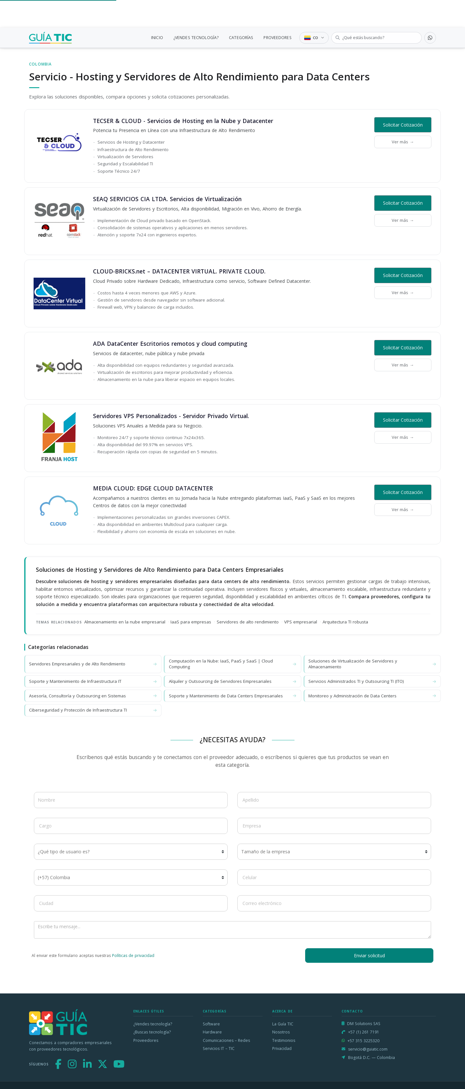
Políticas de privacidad (133, 955)
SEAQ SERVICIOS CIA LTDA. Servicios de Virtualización (167, 199)
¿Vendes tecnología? (152, 1024)
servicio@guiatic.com (368, 1049)
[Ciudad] (131, 903)
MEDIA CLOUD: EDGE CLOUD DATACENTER (153, 488)
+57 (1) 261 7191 (363, 1032)
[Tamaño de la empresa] (334, 852)
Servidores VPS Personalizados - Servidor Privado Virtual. (171, 416)
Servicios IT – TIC (218, 1048)
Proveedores (145, 1040)
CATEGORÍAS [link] (241, 37)
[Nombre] (131, 800)
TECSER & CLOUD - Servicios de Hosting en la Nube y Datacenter (183, 121)
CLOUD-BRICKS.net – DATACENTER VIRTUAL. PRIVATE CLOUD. (179, 271)
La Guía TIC (282, 1024)
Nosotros (281, 1032)
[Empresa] (334, 826)
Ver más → (403, 142)
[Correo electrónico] (334, 903)
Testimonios (283, 1040)
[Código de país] (131, 877)
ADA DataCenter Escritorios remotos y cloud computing (170, 343)
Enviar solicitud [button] (369, 955)
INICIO (157, 37)
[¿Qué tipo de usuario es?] (131, 852)
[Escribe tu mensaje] (232, 930)
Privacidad (282, 1048)
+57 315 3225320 (363, 1040)
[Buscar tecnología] (376, 38)
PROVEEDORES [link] (277, 37)
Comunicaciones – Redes (226, 1040)
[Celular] (334, 877)
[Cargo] (131, 826)
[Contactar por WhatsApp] (430, 38)
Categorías (215, 1011)
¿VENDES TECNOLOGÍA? (196, 37)
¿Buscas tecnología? (152, 1032)
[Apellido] (334, 800)
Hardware (212, 1032)
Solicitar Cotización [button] (403, 125)
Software (211, 1024)
